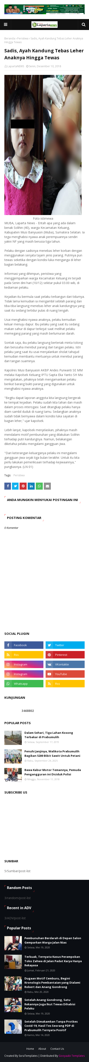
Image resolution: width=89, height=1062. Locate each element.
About (42, 1049)
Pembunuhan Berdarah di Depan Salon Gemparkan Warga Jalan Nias (52, 940)
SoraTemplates (28, 1056)
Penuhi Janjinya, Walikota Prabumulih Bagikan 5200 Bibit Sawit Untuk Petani (52, 753)
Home (30, 1049)
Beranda (9, 38)
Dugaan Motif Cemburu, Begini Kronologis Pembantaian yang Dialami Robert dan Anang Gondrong (52, 982)
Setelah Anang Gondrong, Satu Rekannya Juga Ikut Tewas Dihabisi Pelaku (49, 1004)
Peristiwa (22, 38)
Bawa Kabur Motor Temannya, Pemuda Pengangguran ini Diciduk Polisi (52, 772)
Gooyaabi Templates (72, 1056)
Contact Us (57, 1049)
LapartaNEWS (15, 66)
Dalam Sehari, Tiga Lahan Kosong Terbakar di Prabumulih (48, 735)
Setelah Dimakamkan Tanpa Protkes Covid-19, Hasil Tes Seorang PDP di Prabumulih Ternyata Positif (51, 1026)
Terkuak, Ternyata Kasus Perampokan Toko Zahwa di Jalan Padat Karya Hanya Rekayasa (53, 961)
